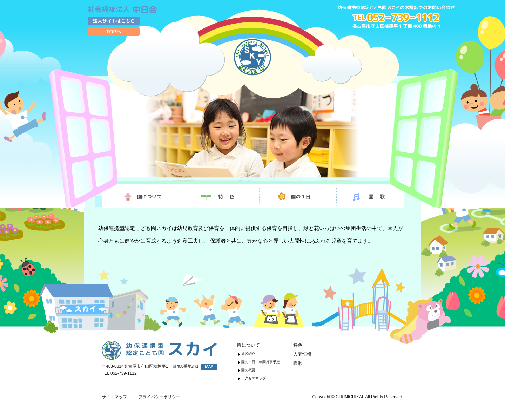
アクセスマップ (253, 378)
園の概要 (248, 370)
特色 (297, 345)
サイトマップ (114, 396)
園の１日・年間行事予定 (260, 362)
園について (248, 345)
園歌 (297, 363)
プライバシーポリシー (159, 396)
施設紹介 (248, 354)
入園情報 (302, 354)
